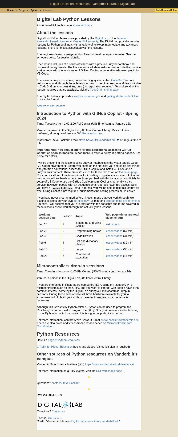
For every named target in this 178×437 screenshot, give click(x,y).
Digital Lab (101, 38)
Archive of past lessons (51, 106)
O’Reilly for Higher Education (54, 346)
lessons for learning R (87, 96)
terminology (81, 200)
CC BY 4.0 (54, 418)
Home (10, 10)
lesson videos (114, 230)
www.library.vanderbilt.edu (103, 421)
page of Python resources (64, 340)
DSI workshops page (109, 370)
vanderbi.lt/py (83, 25)
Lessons (47, 10)
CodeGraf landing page (104, 89)
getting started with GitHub (123, 96)
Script (22, 10)
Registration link (92, 133)
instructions (113, 224)
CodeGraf (117, 80)
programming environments (123, 200)
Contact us (58, 411)
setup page (130, 172)
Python (34, 10)
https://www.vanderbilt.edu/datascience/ (109, 364)
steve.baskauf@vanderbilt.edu (97, 140)
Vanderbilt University (85, 41)
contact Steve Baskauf (65, 383)
